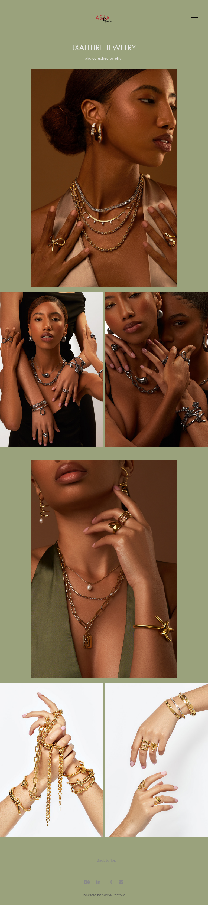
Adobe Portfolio (113, 895)
